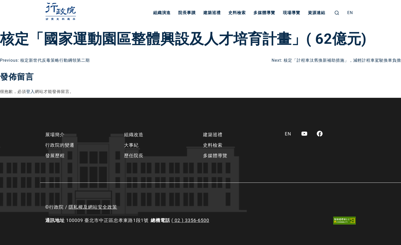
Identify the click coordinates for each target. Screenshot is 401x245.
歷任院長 (133, 155)
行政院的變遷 (59, 145)
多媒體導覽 (264, 12)
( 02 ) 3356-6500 (190, 220)
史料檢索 (237, 12)
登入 (30, 91)
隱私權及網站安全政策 (93, 207)
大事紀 (131, 145)
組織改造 (133, 134)
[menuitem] (350, 12)
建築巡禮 (212, 12)
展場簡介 (55, 134)
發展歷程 (55, 155)
